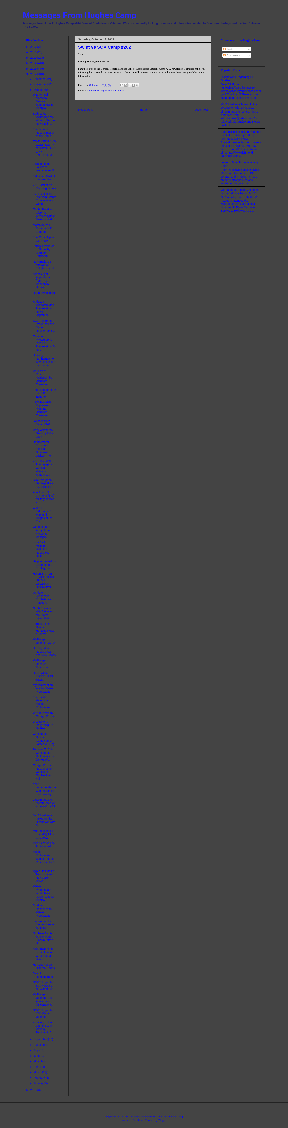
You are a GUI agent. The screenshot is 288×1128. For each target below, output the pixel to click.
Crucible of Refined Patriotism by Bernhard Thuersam (42, 377)
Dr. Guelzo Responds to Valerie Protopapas (42, 910)
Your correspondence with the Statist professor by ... (44, 789)
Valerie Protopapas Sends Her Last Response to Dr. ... (44, 858)
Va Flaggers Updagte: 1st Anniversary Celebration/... (43, 999)
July (36, 1050)
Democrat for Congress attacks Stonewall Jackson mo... (43, 448)
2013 (33, 68)
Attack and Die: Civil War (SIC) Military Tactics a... (43, 497)
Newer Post (85, 109)
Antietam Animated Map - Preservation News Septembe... (44, 308)
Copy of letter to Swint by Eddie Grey (43, 433)
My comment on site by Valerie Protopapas (43, 688)
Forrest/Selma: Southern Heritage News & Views (43, 628)
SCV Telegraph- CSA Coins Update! (43, 1014)
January (39, 1083)
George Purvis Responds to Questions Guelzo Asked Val (43, 772)
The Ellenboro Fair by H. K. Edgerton (44, 393)
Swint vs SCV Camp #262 (41, 422)
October (39, 89)
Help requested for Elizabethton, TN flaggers (44, 565)
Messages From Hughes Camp (79, 15)
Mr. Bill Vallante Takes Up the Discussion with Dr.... (44, 820)
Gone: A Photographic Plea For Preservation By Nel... (44, 343)
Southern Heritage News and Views (105, 90)
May (37, 1061)
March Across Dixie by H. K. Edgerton (43, 228)
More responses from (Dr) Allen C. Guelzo (43, 834)
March (38, 1072)
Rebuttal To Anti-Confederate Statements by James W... (43, 754)
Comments (231, 55)
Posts (228, 49)
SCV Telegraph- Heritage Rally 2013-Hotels (43, 483)
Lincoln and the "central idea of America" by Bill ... (44, 804)
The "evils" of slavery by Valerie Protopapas (41, 702)
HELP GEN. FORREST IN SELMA (43, 676)
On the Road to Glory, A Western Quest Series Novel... (43, 214)
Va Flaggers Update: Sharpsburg (41, 664)
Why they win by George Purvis (43, 714)
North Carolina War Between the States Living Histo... (43, 613)
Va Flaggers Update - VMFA (44, 641)
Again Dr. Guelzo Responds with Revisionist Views (43, 876)
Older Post (201, 109)
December (40, 79)
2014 (33, 63)
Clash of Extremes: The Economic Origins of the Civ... (43, 514)
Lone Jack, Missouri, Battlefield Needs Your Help (41, 549)
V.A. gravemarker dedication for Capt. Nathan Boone (43, 954)
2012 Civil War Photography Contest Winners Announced (42, 467)
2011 (33, 1090)
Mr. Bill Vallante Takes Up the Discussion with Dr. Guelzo (239, 106)
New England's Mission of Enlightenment (43, 265)
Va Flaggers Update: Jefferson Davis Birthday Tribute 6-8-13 (240, 191)
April (37, 1066)
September (41, 1039)
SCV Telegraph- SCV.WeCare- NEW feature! (43, 986)
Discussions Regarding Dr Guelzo (42, 725)
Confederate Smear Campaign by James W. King (43, 738)
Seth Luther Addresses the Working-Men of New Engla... (44, 118)
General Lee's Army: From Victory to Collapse (41, 531)
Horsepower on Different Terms (44, 966)
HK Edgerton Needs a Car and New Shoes (44, 652)
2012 (33, 74)
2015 (33, 57)
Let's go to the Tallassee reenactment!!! (43, 167)
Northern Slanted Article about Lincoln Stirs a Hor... (43, 938)
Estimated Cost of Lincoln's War (44, 178)
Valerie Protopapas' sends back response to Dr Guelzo (43, 893)
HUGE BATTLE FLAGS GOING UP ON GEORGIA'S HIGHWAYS (44, 580)
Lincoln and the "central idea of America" (43, 925)
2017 (33, 46)
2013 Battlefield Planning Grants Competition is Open (44, 198)
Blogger (162, 1120)
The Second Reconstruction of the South (43, 133)
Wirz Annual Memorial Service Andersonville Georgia (43, 101)
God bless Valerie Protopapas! (44, 844)
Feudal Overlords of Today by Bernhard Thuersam (43, 251)
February (40, 1077)
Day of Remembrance (43, 975)
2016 (33, 52)
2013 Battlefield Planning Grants (44, 186)
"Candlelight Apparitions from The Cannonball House (41, 280)
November (40, 84)
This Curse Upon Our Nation (43, 239)
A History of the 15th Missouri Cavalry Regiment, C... (43, 1027)
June (37, 1055)
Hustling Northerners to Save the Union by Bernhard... (44, 360)
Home (143, 109)
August (38, 1044)
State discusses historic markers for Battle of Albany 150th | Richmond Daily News (241, 135)
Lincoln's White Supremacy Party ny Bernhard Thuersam (42, 408)
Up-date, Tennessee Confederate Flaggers (42, 597)
